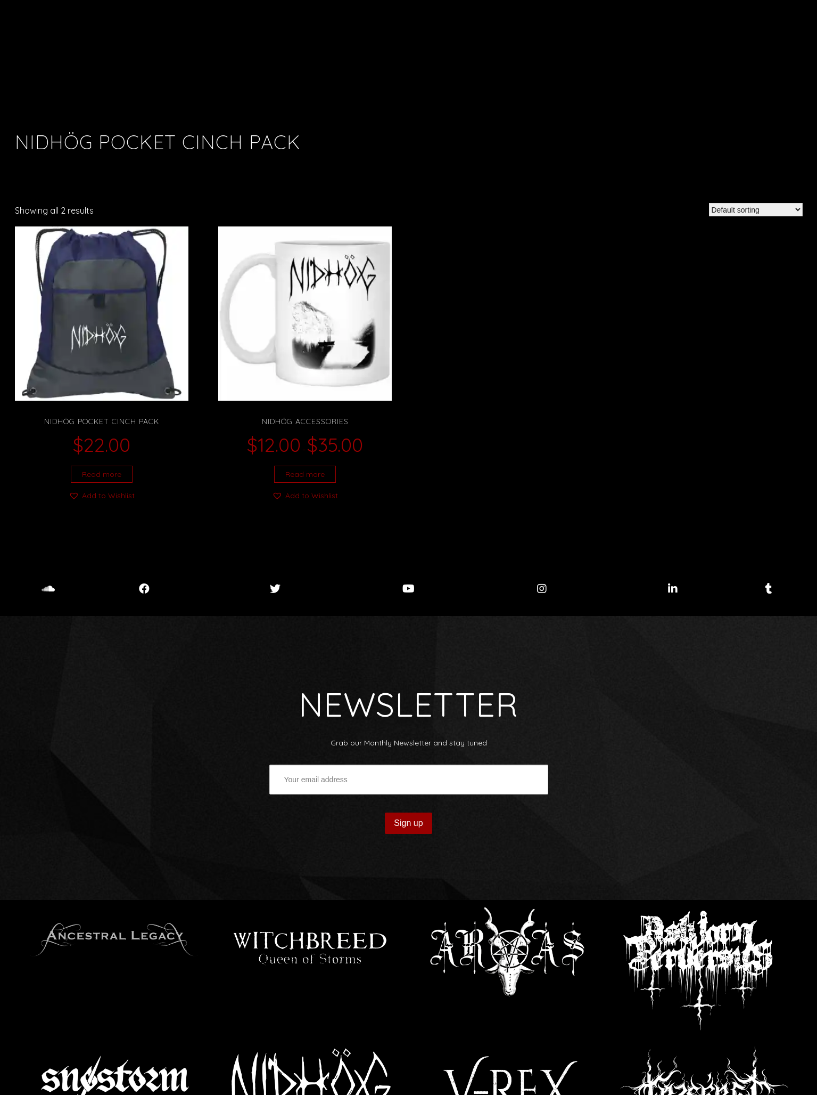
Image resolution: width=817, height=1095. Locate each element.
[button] (102, 495)
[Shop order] (756, 209)
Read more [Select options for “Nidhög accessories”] (305, 474)
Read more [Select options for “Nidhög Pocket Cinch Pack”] (101, 474)
